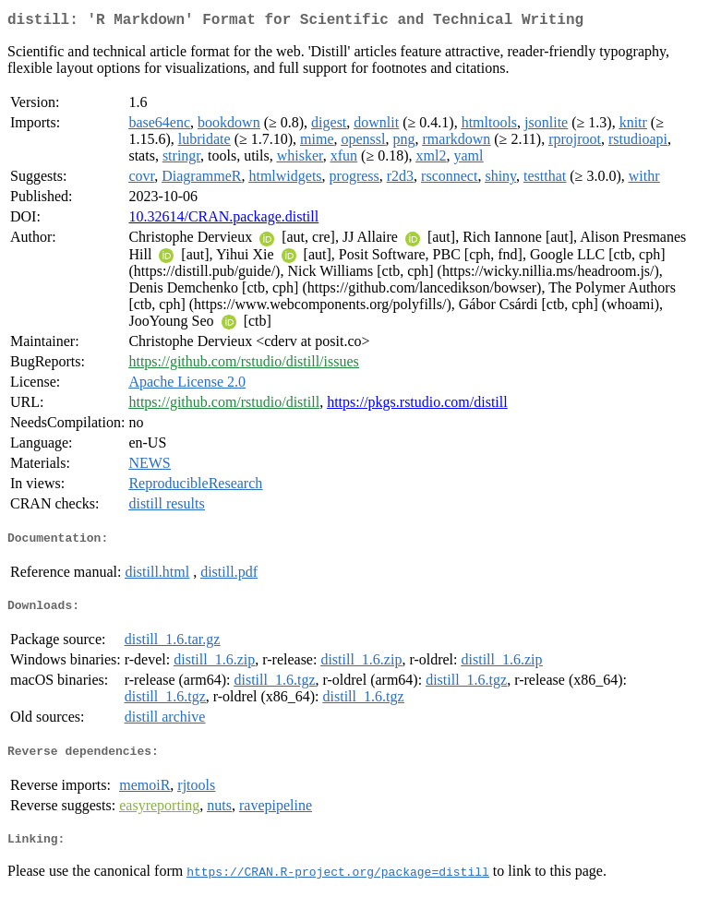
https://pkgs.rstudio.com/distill (417, 405)
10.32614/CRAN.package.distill (223, 220)
